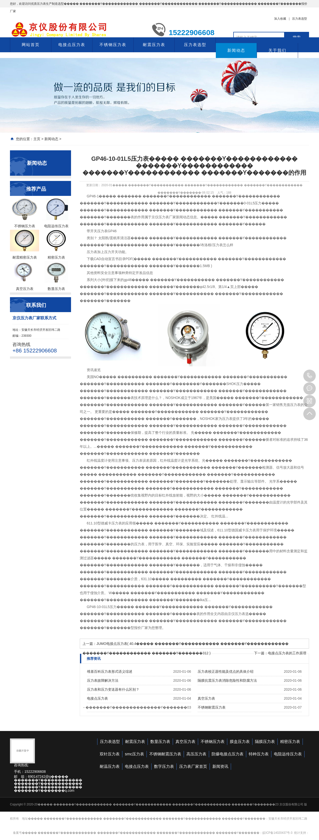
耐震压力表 (154, 45)
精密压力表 (290, 741)
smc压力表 (134, 754)
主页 (36, 139)
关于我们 (277, 50)
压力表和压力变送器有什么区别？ (113, 689)
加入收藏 (280, 18)
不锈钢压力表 (112, 45)
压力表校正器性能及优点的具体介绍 (225, 671)
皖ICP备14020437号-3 (277, 833)
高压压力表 (196, 754)
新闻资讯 (220, 766)
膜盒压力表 (240, 741)
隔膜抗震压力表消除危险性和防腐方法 (227, 680)
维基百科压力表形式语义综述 (109, 671)
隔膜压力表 (265, 741)
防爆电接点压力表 (227, 754)
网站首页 (31, 45)
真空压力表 (206, 698)
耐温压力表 (110, 766)
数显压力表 (160, 741)
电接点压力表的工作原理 (287, 653)
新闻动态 (236, 50)
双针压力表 (110, 754)
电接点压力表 (71, 45)
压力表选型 (299, 18)
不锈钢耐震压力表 (212, 707)
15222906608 (309, 376)
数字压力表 (164, 766)
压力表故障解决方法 (102, 680)
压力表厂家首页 (193, 766)
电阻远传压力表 (288, 754)
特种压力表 (259, 754)
